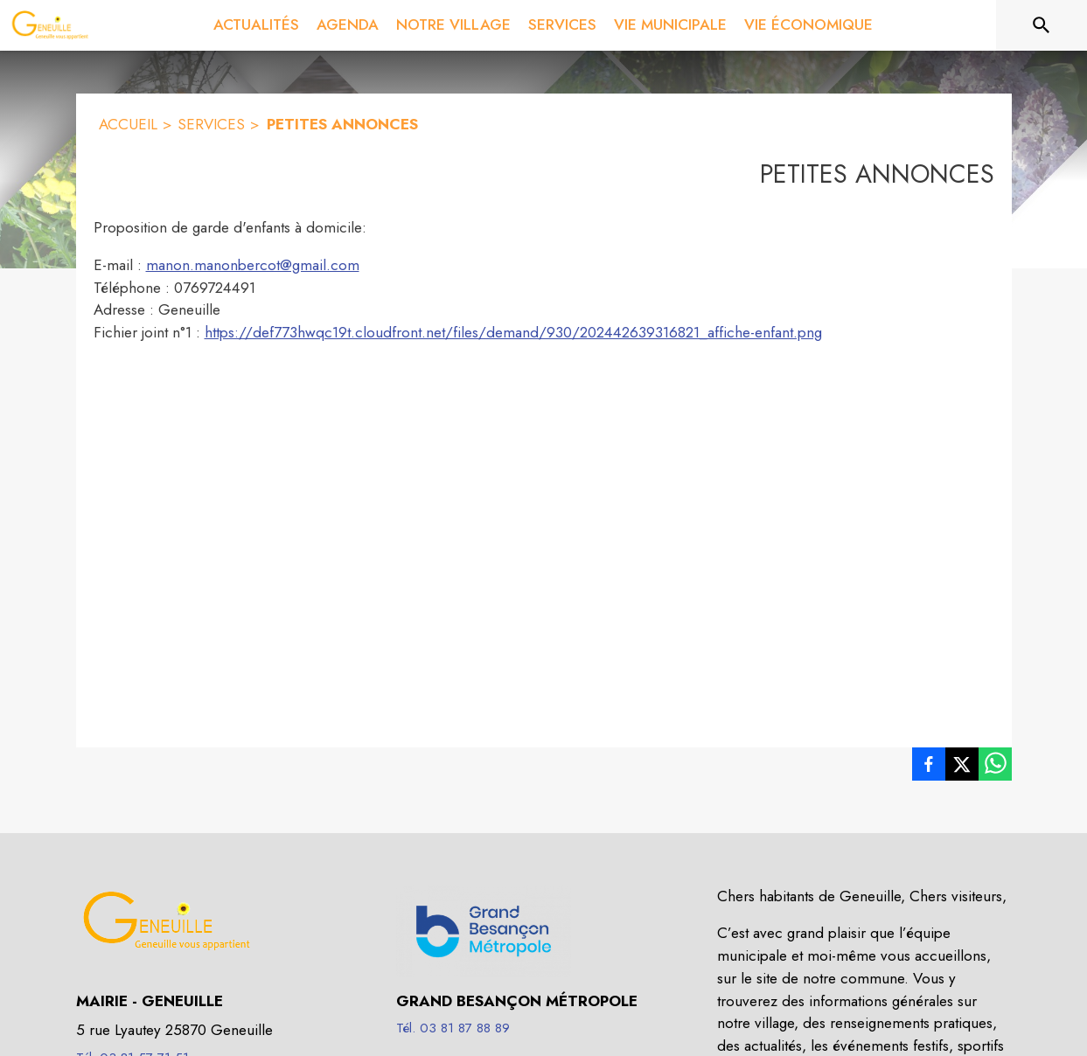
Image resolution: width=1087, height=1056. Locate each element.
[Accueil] (50, 25)
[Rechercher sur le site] (1041, 25)
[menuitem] (256, 25)
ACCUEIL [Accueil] (128, 124)
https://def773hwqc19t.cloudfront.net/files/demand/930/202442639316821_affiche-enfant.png (513, 332)
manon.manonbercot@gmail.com (252, 264)
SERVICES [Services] (211, 124)
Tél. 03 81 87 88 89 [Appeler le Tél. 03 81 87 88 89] (453, 1028)
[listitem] (928, 767)
